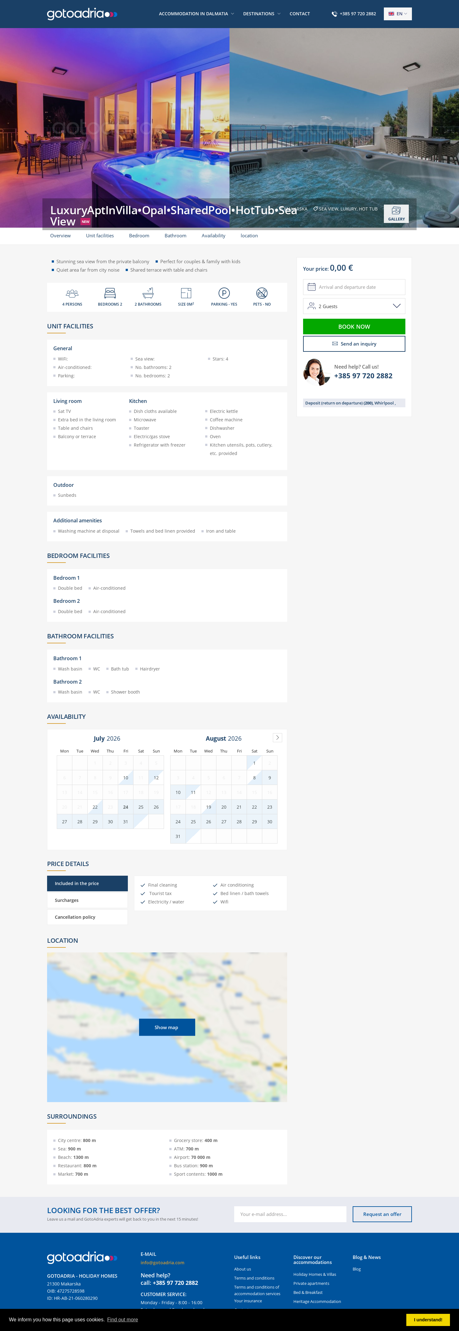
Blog (357, 1269)
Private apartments (311, 1283)
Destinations (258, 14)
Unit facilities (100, 235)
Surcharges (67, 900)
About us (242, 1269)
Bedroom (139, 235)
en (396, 14)
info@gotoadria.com (162, 1263)
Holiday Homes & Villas (314, 1274)
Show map (166, 1027)
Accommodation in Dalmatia (193, 14)
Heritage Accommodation (317, 1301)
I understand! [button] (428, 1319)
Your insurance (248, 1301)
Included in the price (77, 883)
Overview (60, 235)
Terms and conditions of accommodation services (257, 1290)
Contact (300, 14)
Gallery (396, 214)
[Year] (115, 738)
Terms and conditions (254, 1278)
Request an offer (382, 1214)
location (249, 235)
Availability (213, 235)
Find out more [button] (122, 1319)
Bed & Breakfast (308, 1292)
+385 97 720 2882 (358, 14)
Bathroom (175, 235)
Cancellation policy (75, 917)
